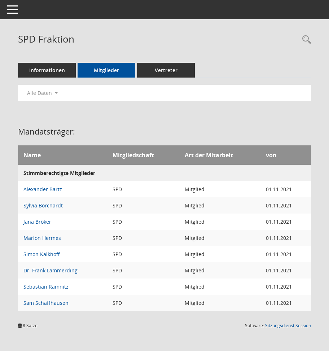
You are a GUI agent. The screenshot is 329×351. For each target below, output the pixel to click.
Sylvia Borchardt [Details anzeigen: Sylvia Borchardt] (43, 205)
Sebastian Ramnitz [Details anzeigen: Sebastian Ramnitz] (46, 286)
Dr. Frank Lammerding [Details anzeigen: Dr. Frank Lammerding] (50, 270)
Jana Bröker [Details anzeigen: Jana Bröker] (37, 221)
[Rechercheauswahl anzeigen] (305, 40)
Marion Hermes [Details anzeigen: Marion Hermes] (42, 237)
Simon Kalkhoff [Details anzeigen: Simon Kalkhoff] (41, 254)
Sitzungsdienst (288, 326)
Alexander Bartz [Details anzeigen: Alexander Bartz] (42, 189)
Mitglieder (106, 70)
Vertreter (166, 70)
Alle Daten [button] (42, 92)
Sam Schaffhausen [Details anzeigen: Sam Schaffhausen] (46, 302)
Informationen (47, 70)
